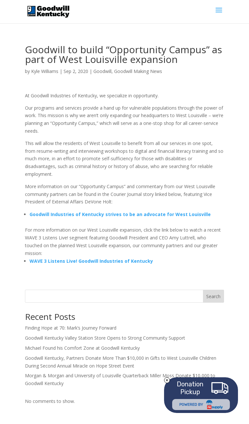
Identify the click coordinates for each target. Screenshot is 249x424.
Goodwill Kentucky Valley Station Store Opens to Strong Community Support (105, 338)
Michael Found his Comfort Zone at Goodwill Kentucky (82, 348)
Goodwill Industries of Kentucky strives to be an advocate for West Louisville (120, 214)
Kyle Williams (44, 71)
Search (213, 296)
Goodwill (102, 71)
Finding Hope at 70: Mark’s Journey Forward (70, 328)
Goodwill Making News (138, 71)
